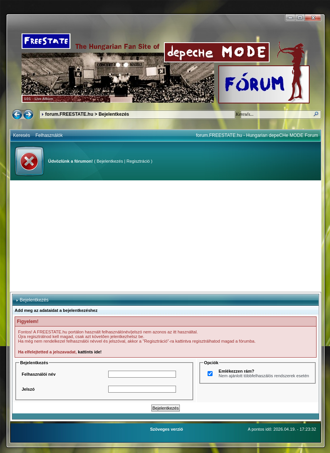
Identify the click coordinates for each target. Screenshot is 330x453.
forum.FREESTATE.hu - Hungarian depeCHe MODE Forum (257, 135)
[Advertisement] (165, 236)
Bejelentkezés (110, 161)
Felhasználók (49, 135)
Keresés (21, 135)
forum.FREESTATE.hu (69, 114)
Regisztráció (138, 161)
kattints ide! (90, 352)
